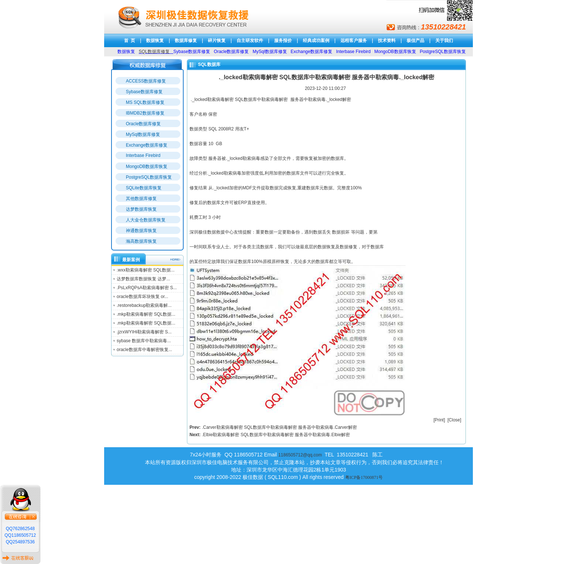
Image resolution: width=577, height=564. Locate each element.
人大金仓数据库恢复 (146, 220)
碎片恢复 (217, 40)
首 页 (129, 40)
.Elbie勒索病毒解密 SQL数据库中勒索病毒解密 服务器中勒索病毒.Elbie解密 (276, 434)
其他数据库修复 (141, 198)
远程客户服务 (353, 40)
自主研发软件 (250, 40)
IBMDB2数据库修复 (145, 113)
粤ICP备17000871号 (364, 477)
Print (439, 420)
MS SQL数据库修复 (145, 102)
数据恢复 (155, 40)
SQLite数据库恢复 (144, 187)
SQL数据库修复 (154, 51)
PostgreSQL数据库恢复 (149, 177)
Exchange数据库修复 (146, 145)
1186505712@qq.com (300, 455)
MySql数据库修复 (143, 134)
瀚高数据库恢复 (141, 241)
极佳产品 (415, 40)
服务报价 (283, 40)
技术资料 (387, 40)
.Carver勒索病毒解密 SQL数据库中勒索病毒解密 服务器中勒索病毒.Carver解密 (279, 427)
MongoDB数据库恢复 (146, 166)
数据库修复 (186, 40)
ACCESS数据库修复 (146, 81)
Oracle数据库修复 (143, 123)
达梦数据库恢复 (141, 209)
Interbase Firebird (143, 155)
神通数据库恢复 (141, 230)
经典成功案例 (316, 40)
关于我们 (444, 40)
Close (454, 420)
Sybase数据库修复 (144, 91)
